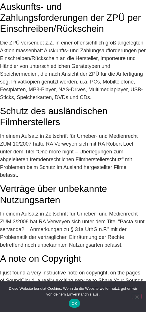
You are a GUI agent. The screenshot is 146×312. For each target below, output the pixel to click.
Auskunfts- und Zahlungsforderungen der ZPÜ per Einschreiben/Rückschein (70, 17)
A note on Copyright (40, 258)
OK (74, 303)
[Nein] (137, 296)
